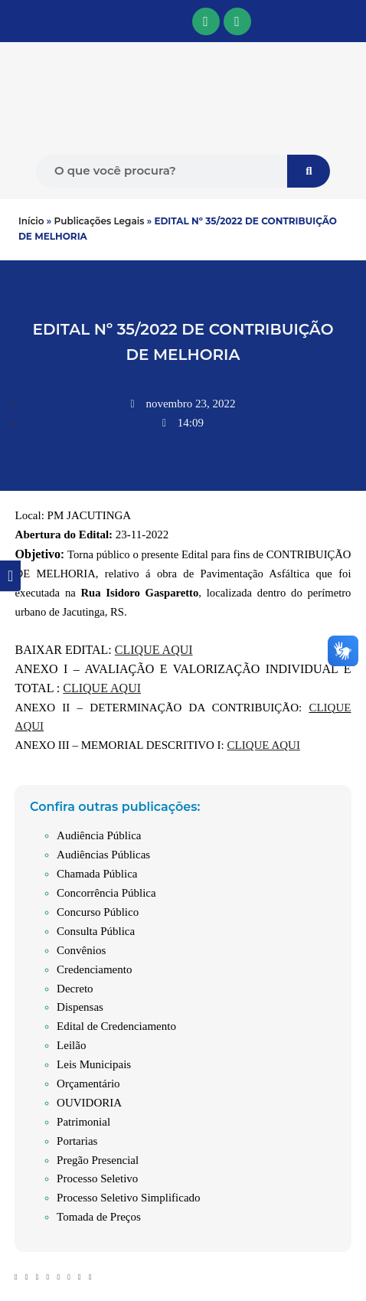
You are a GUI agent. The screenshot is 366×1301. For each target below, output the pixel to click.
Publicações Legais (99, 221)
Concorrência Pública (106, 893)
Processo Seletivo (97, 1178)
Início (31, 221)
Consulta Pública (96, 931)
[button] (9, 21)
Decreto (75, 988)
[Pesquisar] (308, 171)
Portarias (77, 1141)
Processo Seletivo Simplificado (128, 1197)
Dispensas (80, 1007)
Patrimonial (83, 1122)
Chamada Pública (97, 874)
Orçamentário (88, 1083)
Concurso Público (98, 912)
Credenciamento (94, 969)
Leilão (71, 1045)
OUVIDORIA (89, 1103)
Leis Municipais (94, 1064)
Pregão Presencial (98, 1160)
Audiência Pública (99, 835)
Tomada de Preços (99, 1217)
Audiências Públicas (103, 854)
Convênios (81, 950)
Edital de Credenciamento (116, 1026)
